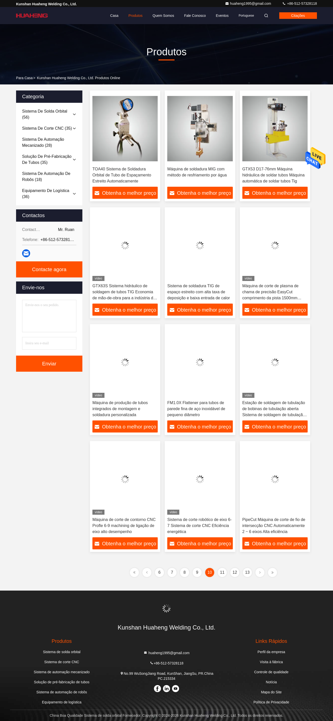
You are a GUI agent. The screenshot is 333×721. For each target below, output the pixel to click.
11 (222, 572)
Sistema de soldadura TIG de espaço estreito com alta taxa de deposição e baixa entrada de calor (198, 292)
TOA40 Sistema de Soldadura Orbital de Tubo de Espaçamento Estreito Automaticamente (121, 175)
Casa (114, 16)
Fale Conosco (195, 16)
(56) (44, 114)
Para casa (24, 78)
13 (247, 572)
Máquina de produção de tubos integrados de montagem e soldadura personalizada (120, 409)
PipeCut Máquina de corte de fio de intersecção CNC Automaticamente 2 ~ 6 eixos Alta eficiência (273, 525)
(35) (47, 128)
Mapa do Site (271, 692)
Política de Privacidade (271, 702)
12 (235, 572)
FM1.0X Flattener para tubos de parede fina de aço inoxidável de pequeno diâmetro (196, 409)
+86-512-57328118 (299, 4)
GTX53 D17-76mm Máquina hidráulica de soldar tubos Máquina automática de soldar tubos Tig (273, 175)
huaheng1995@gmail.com (248, 4)
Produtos (136, 16)
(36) (45, 193)
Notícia (271, 682)
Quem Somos (163, 16)
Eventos (222, 16)
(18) (46, 176)
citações (298, 16)
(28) (43, 142)
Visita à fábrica (271, 662)
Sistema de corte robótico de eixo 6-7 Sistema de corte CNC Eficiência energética (199, 525)
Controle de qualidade (271, 672)
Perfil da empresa (271, 652)
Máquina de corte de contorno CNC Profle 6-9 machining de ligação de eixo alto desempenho (124, 525)
